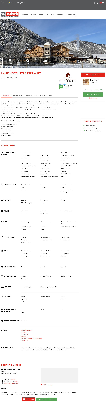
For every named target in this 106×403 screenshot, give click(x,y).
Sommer (24, 14)
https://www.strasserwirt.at (11, 383)
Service (60, 14)
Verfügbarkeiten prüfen (42, 399)
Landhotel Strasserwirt (26, 330)
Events (42, 14)
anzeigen (13, 379)
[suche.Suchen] (94, 3)
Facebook (23, 336)
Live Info (50, 14)
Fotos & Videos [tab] (31, 95)
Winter (33, 14)
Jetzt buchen (52, 399)
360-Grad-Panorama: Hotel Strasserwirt (31, 338)
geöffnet (21, 3)
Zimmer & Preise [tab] (46, 95)
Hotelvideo (23, 332)
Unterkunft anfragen (28, 399)
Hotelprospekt (24, 334)
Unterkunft (71, 14)
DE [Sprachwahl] (102, 3)
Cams (3, 3)
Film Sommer (24, 340)
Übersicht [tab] (6, 95)
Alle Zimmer (93, 98)
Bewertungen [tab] (18, 95)
